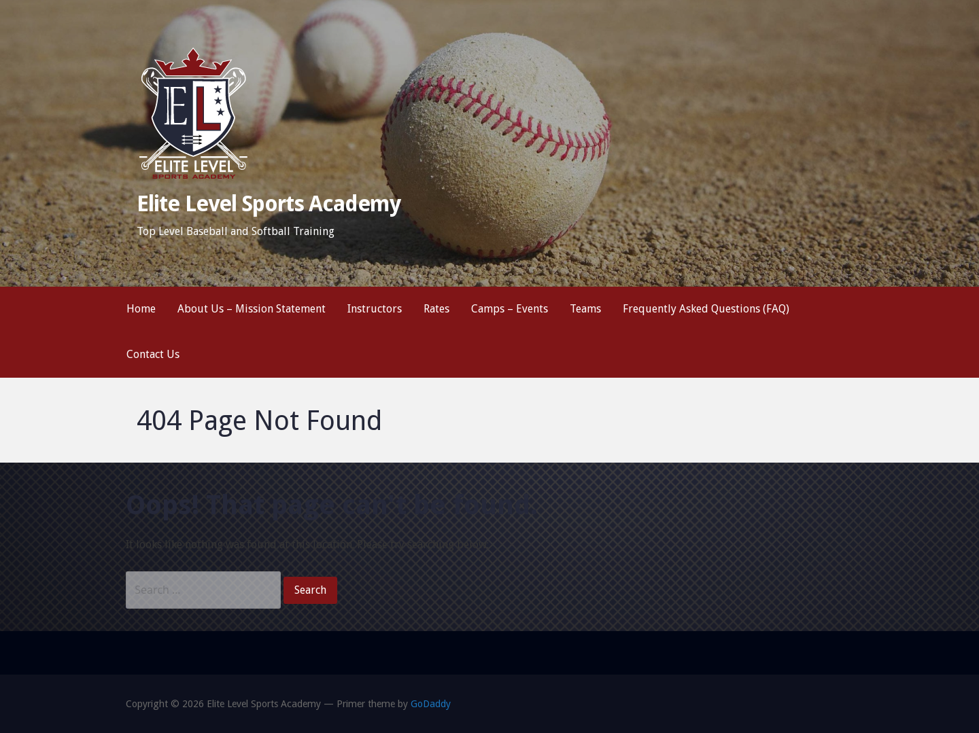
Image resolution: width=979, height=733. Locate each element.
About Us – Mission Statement (251, 308)
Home (141, 308)
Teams (585, 308)
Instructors (374, 308)
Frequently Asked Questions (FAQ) (706, 308)
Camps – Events (509, 308)
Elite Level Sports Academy (268, 204)
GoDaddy (431, 703)
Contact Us (152, 354)
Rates (436, 308)
